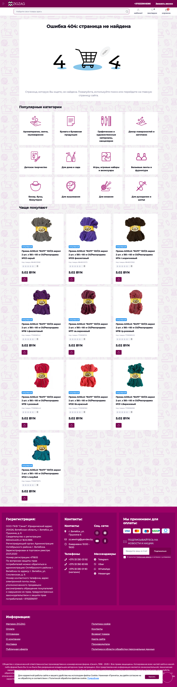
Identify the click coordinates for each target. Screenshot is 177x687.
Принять (152, 677)
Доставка (11, 644)
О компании (13, 639)
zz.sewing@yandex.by (81, 539)
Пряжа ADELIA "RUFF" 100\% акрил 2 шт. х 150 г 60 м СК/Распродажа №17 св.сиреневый (88, 328)
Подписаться (160, 551)
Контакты (97, 629)
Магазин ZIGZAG (15, 624)
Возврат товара (100, 634)
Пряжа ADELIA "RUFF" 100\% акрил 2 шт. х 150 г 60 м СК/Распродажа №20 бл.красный (88, 400)
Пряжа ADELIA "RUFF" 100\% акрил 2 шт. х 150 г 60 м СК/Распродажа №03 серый (41, 255)
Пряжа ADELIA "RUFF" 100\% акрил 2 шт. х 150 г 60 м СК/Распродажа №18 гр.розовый (135, 328)
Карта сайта (98, 639)
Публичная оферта (143, 557)
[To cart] (24, 279)
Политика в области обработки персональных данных (122, 649)
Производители (100, 644)
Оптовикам (12, 634)
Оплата (10, 629)
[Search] (127, 11)
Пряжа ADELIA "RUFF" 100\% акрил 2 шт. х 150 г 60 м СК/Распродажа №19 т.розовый (41, 400)
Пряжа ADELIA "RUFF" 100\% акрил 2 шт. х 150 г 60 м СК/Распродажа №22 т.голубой (41, 473)
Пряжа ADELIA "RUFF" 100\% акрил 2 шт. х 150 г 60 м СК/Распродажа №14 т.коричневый (135, 255)
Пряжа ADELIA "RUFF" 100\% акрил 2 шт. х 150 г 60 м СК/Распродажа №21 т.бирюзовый (135, 400)
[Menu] (3, 3)
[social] (97, 533)
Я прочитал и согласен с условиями (149, 557)
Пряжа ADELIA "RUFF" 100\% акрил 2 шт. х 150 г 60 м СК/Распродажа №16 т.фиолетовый (41, 328)
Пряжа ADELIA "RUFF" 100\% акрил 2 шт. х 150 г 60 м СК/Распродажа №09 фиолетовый (88, 255)
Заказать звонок (164, 4)
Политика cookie (100, 624)
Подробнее (93, 678)
